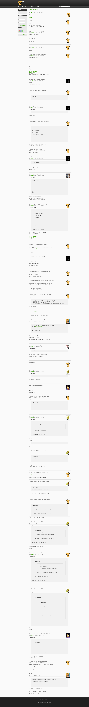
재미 (33, 9)
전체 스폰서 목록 (40, 702)
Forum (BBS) (20, 6)
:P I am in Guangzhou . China (35, 149)
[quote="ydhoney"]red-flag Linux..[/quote (38, 370)
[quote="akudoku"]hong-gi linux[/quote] (38, 345)
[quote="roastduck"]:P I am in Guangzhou (38, 156)
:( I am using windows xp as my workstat (38, 661)
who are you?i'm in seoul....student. (37, 79)
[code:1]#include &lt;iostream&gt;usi (37, 54)
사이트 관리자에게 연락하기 (47, 702)
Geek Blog (27, 6)
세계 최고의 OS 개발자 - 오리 (33, 71)
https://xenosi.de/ (32, 358)
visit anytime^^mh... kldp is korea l (37, 256)
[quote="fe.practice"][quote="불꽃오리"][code (39, 204)
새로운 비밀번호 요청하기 (23, 25)
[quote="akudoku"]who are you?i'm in (37, 90)
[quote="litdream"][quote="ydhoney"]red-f (39, 396)
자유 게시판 (36, 9)
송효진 (32, 346)
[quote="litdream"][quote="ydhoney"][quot (39, 553)
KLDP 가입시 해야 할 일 (32, 72)
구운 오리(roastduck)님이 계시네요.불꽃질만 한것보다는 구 (40, 271)
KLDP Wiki (33, 6)
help (69, 1)
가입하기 (20, 23)
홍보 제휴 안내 (25, 34)
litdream (32, 371)
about (64, 1)
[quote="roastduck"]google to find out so (38, 319)
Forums (31, 9)
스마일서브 (47, 700)
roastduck (32, 32)
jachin (32, 321)
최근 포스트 (21, 11)
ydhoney (32, 39)
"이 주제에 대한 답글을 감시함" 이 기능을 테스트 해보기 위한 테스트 (41, 280)
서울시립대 (47, 699)
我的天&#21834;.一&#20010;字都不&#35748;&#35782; (40, 31)
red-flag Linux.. (32, 362)
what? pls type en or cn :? (34, 46)
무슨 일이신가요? (32, 38)
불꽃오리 (32, 55)
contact (67, 1)
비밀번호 (19, 21)
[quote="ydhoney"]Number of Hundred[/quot (39, 106)
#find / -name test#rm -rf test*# (36, 385)
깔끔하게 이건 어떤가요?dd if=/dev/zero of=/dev (38, 472)
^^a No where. (32, 673)
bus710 (32, 80)
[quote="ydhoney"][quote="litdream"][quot (39, 416)
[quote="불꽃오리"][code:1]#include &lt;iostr (39, 121)
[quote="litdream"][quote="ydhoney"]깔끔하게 (39, 499)
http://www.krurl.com (36, 248)
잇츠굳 (31, 12)
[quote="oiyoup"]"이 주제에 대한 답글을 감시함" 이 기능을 (40, 294)
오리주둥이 (32, 635)
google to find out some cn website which (38, 244)
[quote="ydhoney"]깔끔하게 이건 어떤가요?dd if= (39, 481)
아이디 (19, 18)
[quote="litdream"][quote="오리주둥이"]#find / (39, 634)
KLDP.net (39, 6)
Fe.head (32, 175)
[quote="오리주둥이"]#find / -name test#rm (38, 450)
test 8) (30, 20)
